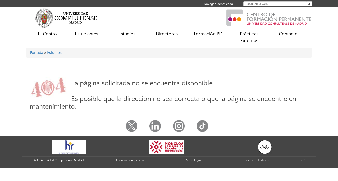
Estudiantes (86, 34)
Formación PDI (209, 34)
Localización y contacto (132, 160)
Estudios (126, 34)
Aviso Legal (193, 160)
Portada (36, 52)
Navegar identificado (218, 4)
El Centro (47, 34)
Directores (167, 34)
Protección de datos (255, 160)
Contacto (288, 34)
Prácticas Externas (249, 37)
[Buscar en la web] (309, 3)
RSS (303, 160)
